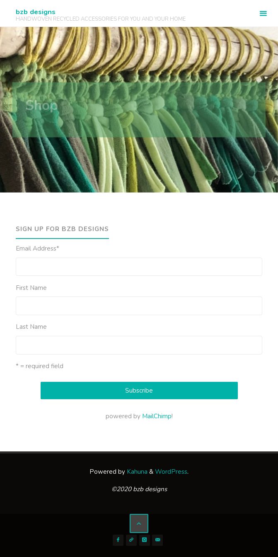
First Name (31, 288)
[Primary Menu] (263, 13)
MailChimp (157, 416)
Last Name (31, 327)
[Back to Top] (139, 523)
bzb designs (36, 12)
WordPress (171, 472)
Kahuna (136, 472)
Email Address (37, 248)
